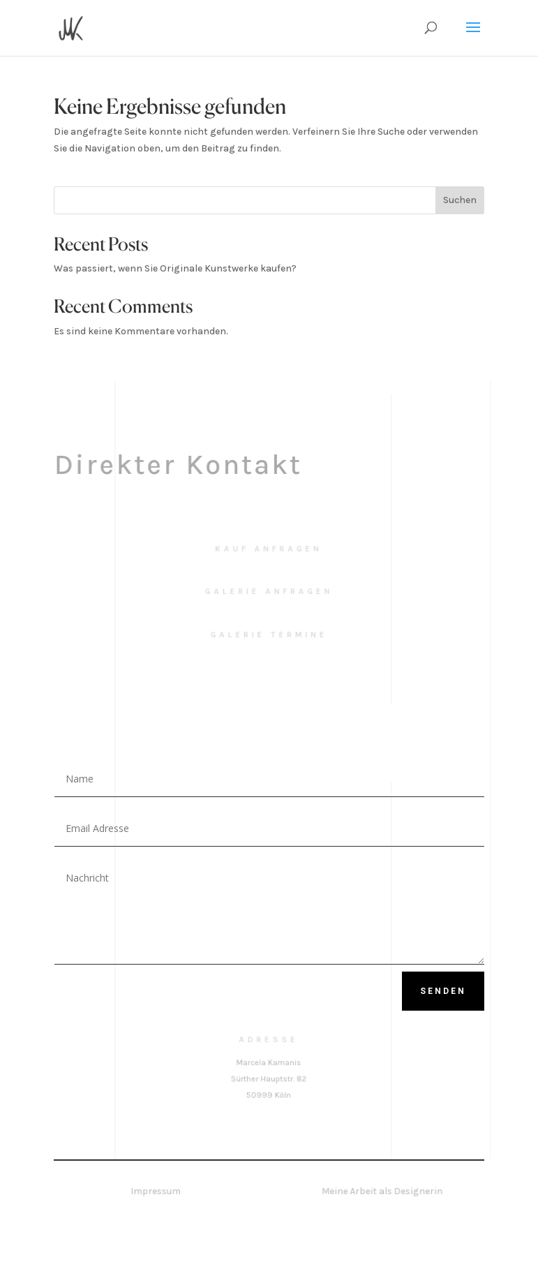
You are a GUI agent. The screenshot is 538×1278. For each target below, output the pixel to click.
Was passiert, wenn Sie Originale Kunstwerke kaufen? (175, 268)
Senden (443, 991)
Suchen (460, 200)
